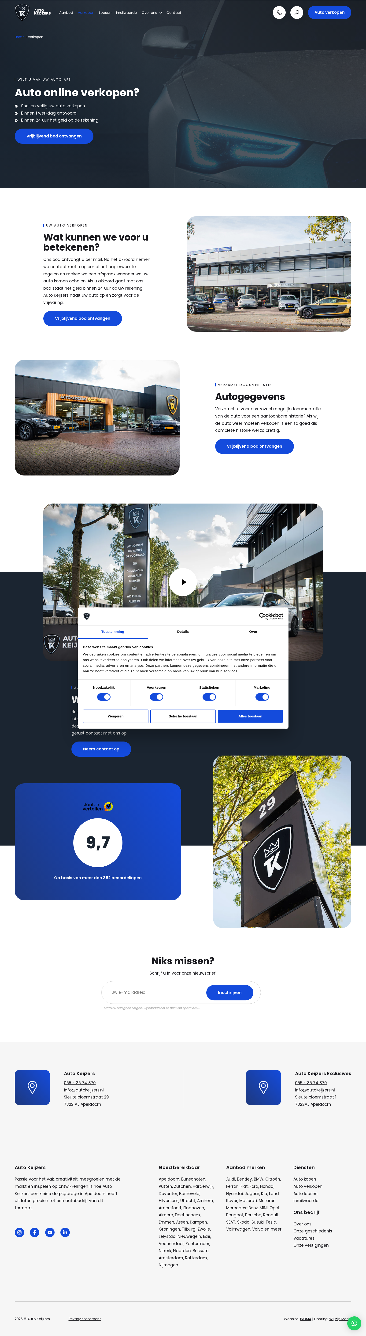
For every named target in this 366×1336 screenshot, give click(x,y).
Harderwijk (203, 1186)
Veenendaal (171, 1243)
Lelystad (167, 1236)
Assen (182, 1222)
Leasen (105, 12)
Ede (206, 1236)
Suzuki (257, 1222)
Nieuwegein (189, 1236)
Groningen (169, 1229)
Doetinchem (187, 1215)
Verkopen (86, 12)
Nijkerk (165, 1250)
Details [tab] (183, 632)
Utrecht (187, 1200)
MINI (264, 1208)
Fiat (244, 1186)
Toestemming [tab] (112, 632)
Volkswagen (238, 1229)
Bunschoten (193, 1179)
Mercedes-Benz (242, 1208)
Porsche (253, 1215)
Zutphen (182, 1186)
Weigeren (115, 716)
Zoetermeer (197, 1243)
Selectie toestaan (183, 716)
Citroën (272, 1179)
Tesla (271, 1222)
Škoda (243, 1222)
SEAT (230, 1222)
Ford (254, 1186)
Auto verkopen (307, 1186)
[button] (354, 1323)
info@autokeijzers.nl (84, 1090)
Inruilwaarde (126, 12)
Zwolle (203, 1229)
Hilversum (168, 1200)
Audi (230, 1179)
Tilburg (189, 1229)
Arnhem (205, 1200)
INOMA (305, 1318)
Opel (274, 1208)
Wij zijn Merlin (340, 1318)
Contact (173, 12)
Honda (267, 1186)
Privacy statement (85, 1318)
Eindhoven (193, 1208)
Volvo (257, 1229)
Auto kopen (304, 1179)
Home (20, 37)
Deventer (168, 1193)
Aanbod (66, 12)
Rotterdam (196, 1258)
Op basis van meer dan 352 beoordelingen (98, 878)
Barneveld (189, 1193)
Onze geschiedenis (312, 1231)
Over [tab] (253, 632)
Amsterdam (171, 1258)
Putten (165, 1186)
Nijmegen (168, 1265)
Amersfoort (170, 1208)
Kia (264, 1193)
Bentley (244, 1179)
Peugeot (234, 1215)
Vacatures (303, 1238)
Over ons (152, 12)
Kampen (198, 1222)
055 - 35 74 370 (80, 1083)
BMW (258, 1179)
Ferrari (232, 1186)
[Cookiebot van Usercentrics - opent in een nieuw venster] (262, 616)
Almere (166, 1215)
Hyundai (234, 1193)
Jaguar (252, 1193)
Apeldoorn (169, 1179)
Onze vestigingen (311, 1245)
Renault (271, 1215)
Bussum (201, 1250)
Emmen (166, 1222)
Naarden (182, 1250)
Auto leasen (305, 1193)
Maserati (248, 1200)
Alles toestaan (250, 716)
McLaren (267, 1200)
